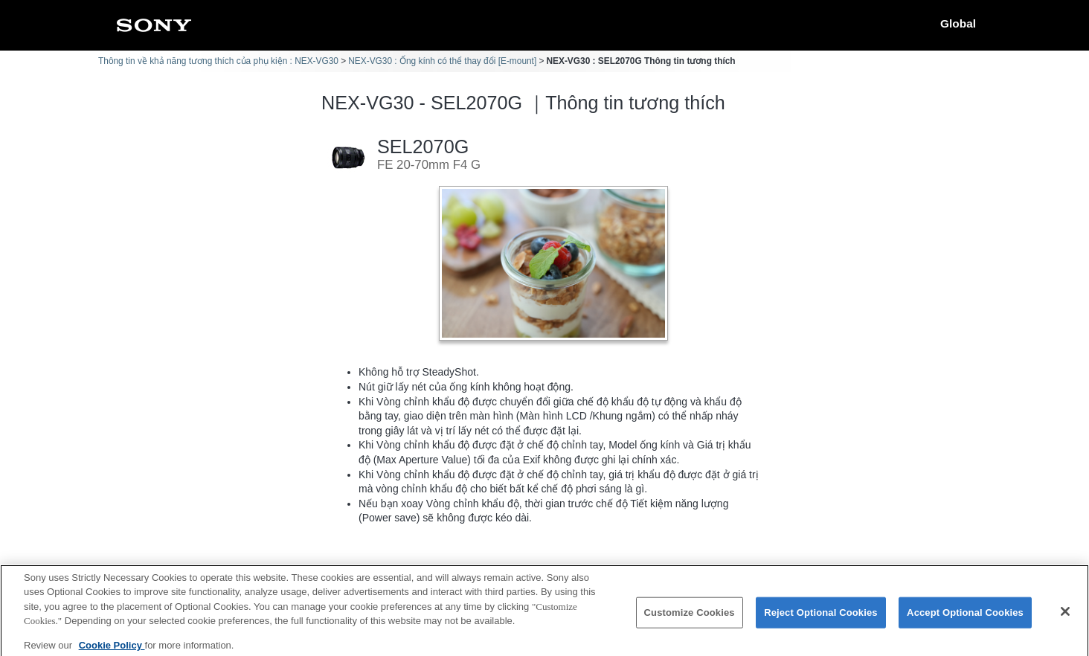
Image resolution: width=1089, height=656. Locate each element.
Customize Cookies (689, 619)
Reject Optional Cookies (821, 619)
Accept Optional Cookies (965, 619)
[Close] (1065, 618)
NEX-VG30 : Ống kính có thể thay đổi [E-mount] (442, 61)
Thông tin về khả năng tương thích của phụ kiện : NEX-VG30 (218, 61)
